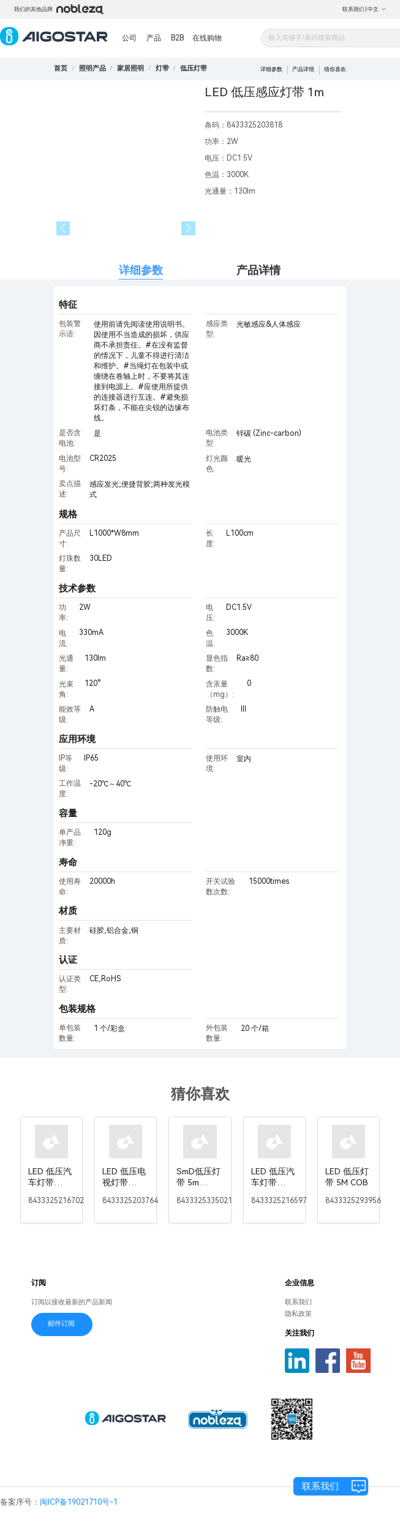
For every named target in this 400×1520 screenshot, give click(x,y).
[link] (92, 68)
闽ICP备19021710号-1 (79, 1502)
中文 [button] (377, 9)
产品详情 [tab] (258, 270)
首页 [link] (60, 68)
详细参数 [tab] (141, 270)
